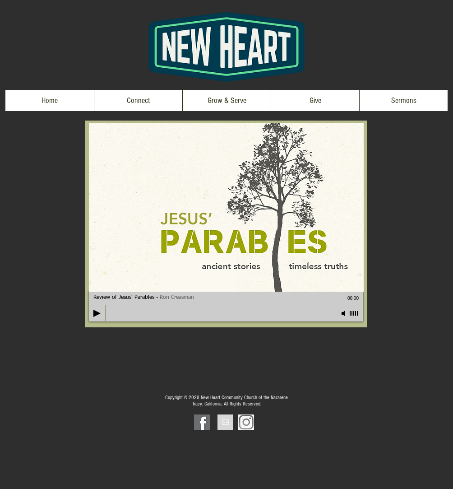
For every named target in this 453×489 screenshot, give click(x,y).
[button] (138, 100)
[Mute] (344, 313)
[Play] (97, 313)
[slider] (354, 313)
